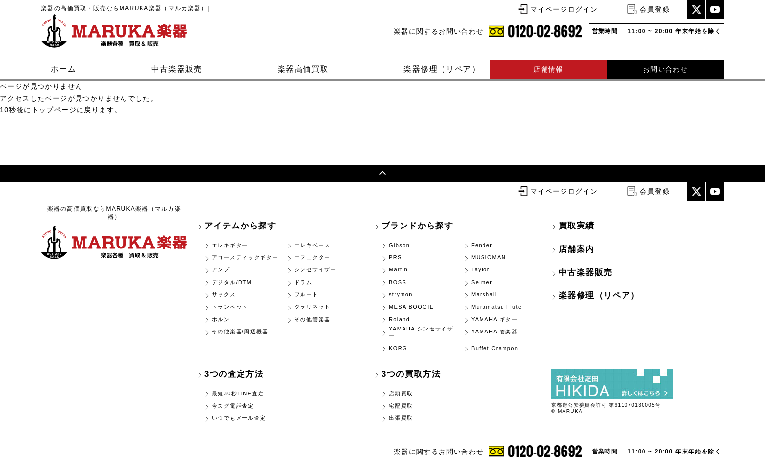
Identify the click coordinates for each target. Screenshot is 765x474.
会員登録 (655, 9)
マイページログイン (564, 9)
